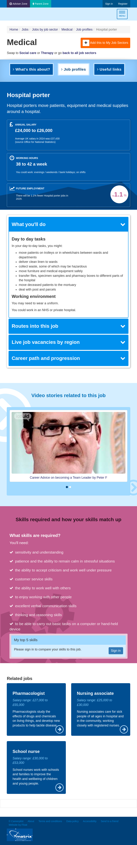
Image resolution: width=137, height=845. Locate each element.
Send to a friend (109, 821)
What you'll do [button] (68, 224)
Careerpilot (22, 14)
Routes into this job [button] (68, 326)
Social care (27, 53)
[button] (86, 43)
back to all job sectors (79, 53)
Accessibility (90, 821)
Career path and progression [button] (68, 358)
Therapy (47, 53)
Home (13, 29)
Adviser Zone (18, 3)
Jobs (25, 29)
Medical (67, 29)
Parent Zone (41, 3)
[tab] (68, 224)
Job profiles (84, 29)
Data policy (72, 821)
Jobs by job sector (45, 29)
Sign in (109, 3)
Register (122, 3)
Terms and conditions (50, 821)
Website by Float (18, 824)
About (31, 821)
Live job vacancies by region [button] (68, 342)
